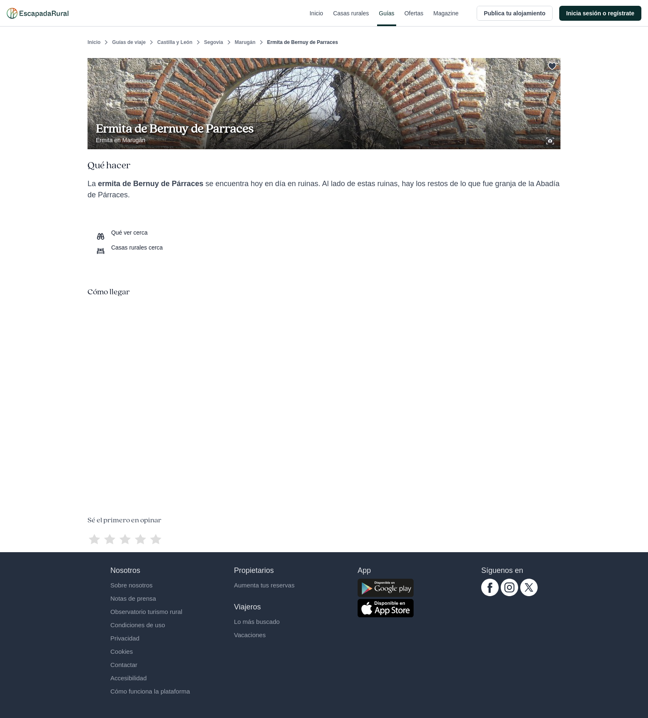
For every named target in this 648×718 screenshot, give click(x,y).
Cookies (121, 651)
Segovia (213, 42)
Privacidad (124, 638)
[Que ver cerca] (122, 232)
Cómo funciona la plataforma (150, 691)
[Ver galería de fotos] (551, 139)
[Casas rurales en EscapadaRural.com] (37, 13)
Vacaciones (250, 634)
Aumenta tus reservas (264, 585)
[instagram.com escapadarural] (509, 594)
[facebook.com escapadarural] (490, 594)
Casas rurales (350, 18)
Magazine (446, 18)
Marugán (245, 42)
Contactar (123, 664)
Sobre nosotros (131, 585)
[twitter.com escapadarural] (529, 594)
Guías (386, 18)
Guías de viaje (129, 42)
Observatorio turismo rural (146, 611)
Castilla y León (174, 42)
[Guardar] (551, 65)
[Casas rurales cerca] (129, 247)
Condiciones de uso (137, 624)
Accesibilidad (128, 678)
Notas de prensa (133, 598)
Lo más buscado (257, 621)
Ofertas (414, 18)
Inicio (316, 18)
